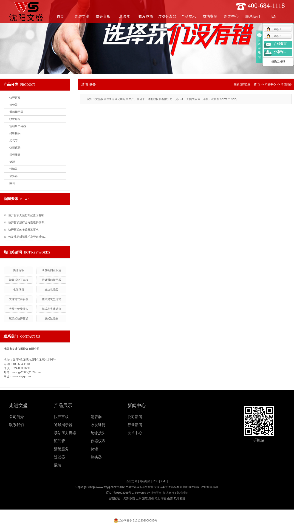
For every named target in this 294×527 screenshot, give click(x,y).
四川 (176, 498)
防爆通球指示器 (51, 280)
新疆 (151, 498)
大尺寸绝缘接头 (18, 309)
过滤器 (13, 169)
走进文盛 (81, 16)
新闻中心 (231, 16)
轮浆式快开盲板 (18, 280)
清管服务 (14, 154)
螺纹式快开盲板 (18, 318)
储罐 (12, 161)
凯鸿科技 (182, 492)
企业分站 (131, 481)
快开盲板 (103, 16)
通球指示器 (16, 112)
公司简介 (16, 417)
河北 (157, 498)
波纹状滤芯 (51, 289)
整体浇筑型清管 (51, 299)
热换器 (13, 176)
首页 (60, 16)
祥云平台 (155, 492)
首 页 (257, 84)
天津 (126, 498)
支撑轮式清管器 (18, 299)
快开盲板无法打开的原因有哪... (27, 215)
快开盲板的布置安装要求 (23, 229)
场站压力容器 (17, 126)
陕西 (132, 498)
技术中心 (134, 433)
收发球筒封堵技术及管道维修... (27, 236)
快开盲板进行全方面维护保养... (27, 222)
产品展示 (188, 16)
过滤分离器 (167, 16)
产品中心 (270, 84)
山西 (170, 498)
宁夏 (164, 498)
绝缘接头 (14, 133)
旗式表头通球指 (51, 309)
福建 (182, 498)
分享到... (280, 52)
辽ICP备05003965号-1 (120, 492)
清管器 (124, 16)
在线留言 (280, 44)
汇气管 (13, 140)
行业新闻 (134, 425)
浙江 (145, 498)
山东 (138, 498)
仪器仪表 (14, 147)
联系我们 (252, 16)
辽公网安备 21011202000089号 (137, 520)
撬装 (12, 183)
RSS (155, 481)
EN (273, 16)
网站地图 (144, 481)
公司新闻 (134, 417)
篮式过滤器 (51, 318)
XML (163, 481)
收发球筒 (146, 16)
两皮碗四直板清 (51, 270)
